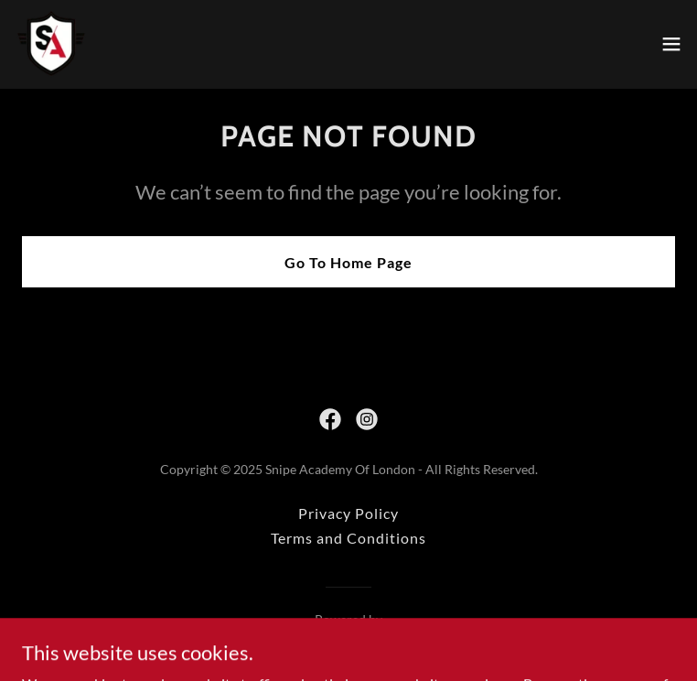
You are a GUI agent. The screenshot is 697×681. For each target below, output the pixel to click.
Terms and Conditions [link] (348, 537)
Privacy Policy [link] (348, 513)
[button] (671, 44)
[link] (51, 44)
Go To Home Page (348, 262)
